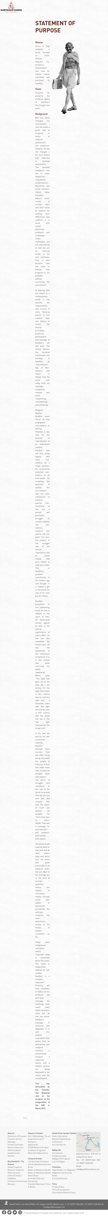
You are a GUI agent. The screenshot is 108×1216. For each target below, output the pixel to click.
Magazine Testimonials (62, 1173)
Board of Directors (15, 1147)
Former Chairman (15, 1144)
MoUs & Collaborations (38, 1153)
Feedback (12, 1178)
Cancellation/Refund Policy (64, 1192)
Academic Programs (37, 1150)
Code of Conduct (15, 1175)
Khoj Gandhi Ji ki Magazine (63, 1170)
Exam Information (60, 1136)
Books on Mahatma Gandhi (39, 1173)
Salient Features (15, 1167)
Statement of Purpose (17, 1136)
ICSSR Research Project (38, 1147)
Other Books (33, 1175)
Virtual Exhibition (59, 1178)
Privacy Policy (58, 1187)
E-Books (31, 1187)
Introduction (57, 1153)
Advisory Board (14, 1150)
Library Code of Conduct (38, 1161)
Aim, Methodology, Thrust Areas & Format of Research (39, 1139)
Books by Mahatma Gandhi (39, 1170)
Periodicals (33, 1181)
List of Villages (58, 1161)
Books (55, 1175)
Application (33, 1144)
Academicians (14, 1153)
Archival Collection (36, 1178)
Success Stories (59, 1144)
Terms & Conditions (60, 1189)
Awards (11, 1156)
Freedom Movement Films (39, 1184)
